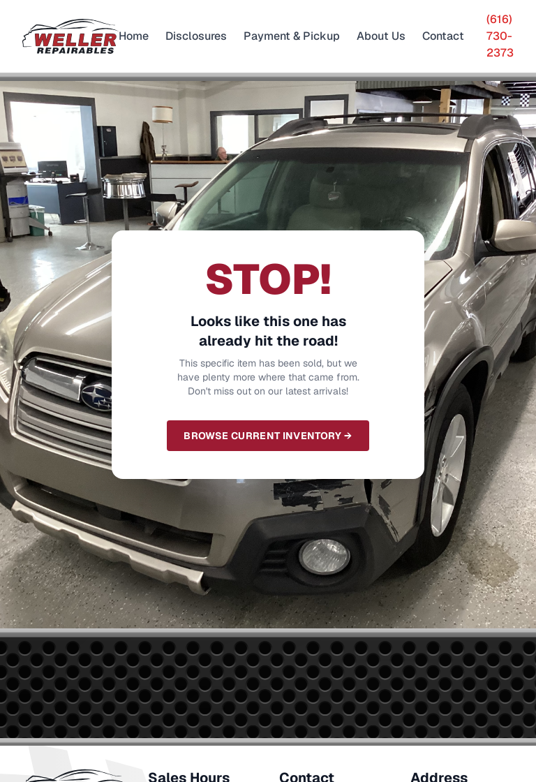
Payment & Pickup (292, 36)
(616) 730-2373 (500, 36)
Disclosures (196, 36)
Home (134, 36)
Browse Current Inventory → (268, 435)
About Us (381, 36)
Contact (443, 36)
